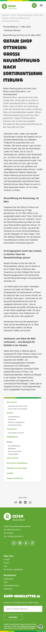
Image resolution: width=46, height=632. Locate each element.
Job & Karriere (13, 458)
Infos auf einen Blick (14, 451)
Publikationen (12, 437)
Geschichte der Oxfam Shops (17, 406)
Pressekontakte (13, 454)
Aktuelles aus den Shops (17, 468)
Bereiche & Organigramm (16, 422)
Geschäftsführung (14, 417)
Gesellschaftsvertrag (14, 425)
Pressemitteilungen (25, 15)
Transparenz (12, 429)
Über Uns (8, 556)
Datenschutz (8, 579)
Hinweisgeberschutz (11, 585)
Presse (13, 15)
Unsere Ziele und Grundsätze (17, 409)
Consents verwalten (41, 627)
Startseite (5, 15)
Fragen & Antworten (15, 478)
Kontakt (10, 473)
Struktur (10, 413)
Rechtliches (10, 575)
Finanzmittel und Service (16, 433)
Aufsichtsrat (12, 419)
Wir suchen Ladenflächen (17, 463)
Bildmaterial (12, 448)
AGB (5, 582)
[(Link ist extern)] (32, 543)
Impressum (8, 589)
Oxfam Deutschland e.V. (29, 626)
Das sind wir (12, 402)
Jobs (5, 566)
